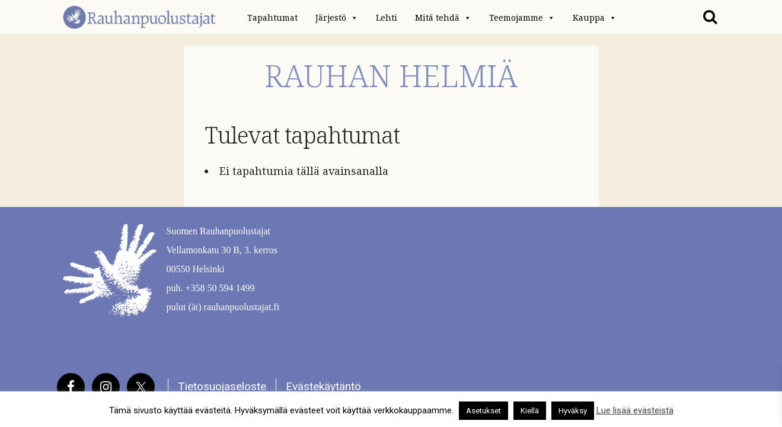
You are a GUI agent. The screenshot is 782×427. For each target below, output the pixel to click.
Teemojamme (522, 18)
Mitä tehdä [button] (443, 18)
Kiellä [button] (530, 410)
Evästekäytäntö (323, 386)
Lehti (386, 18)
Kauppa (595, 18)
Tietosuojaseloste (222, 386)
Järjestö (336, 18)
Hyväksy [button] (572, 410)
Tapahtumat (272, 18)
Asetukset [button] (483, 410)
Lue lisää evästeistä (635, 410)
